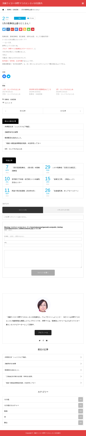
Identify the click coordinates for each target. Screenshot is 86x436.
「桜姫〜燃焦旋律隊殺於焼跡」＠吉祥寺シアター (23, 143)
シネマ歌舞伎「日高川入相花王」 (64, 168)
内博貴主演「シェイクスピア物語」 (18, 127)
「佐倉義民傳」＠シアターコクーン (65, 191)
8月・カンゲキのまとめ (13, 149)
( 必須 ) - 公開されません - (14, 236)
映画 (43, 411)
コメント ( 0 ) (23, 210)
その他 (43, 399)
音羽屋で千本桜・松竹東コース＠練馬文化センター (26, 180)
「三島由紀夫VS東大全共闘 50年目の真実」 (19, 376)
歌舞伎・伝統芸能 (10, 99)
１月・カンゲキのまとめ (11, 89)
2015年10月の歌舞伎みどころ (40, 89)
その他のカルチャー (43, 405)
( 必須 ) (8, 230)
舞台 (20, 18)
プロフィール (43, 332)
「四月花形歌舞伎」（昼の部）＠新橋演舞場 (26, 169)
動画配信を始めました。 (14, 138)
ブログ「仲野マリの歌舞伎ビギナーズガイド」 (18, 49)
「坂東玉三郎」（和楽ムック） (63, 179)
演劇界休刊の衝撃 (11, 132)
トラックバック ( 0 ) (63, 210)
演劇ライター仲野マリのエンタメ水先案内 (22, 3)
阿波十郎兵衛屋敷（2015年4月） (24, 191)
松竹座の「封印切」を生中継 (12, 61)
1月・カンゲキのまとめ (64, 89)
